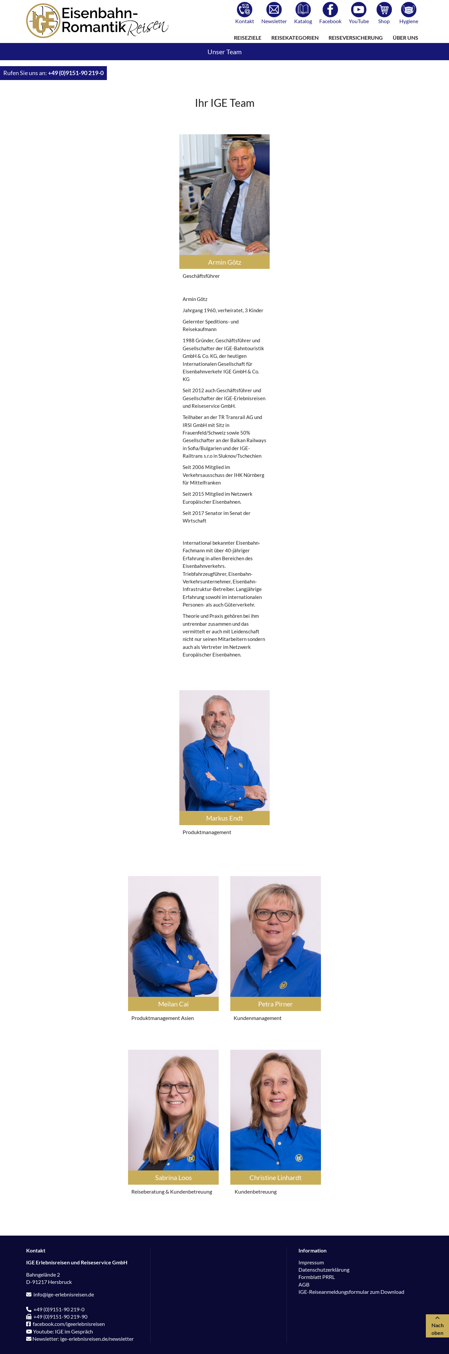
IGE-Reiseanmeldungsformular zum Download (351, 1292)
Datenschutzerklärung (323, 1269)
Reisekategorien (295, 37)
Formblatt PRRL (316, 1277)
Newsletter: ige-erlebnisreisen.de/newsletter (80, 1338)
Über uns (405, 37)
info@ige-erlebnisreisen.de (60, 1294)
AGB (303, 1284)
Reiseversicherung (356, 37)
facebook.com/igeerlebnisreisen (65, 1324)
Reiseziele (247, 37)
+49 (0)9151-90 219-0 (76, 72)
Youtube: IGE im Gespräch (59, 1331)
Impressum (311, 1262)
